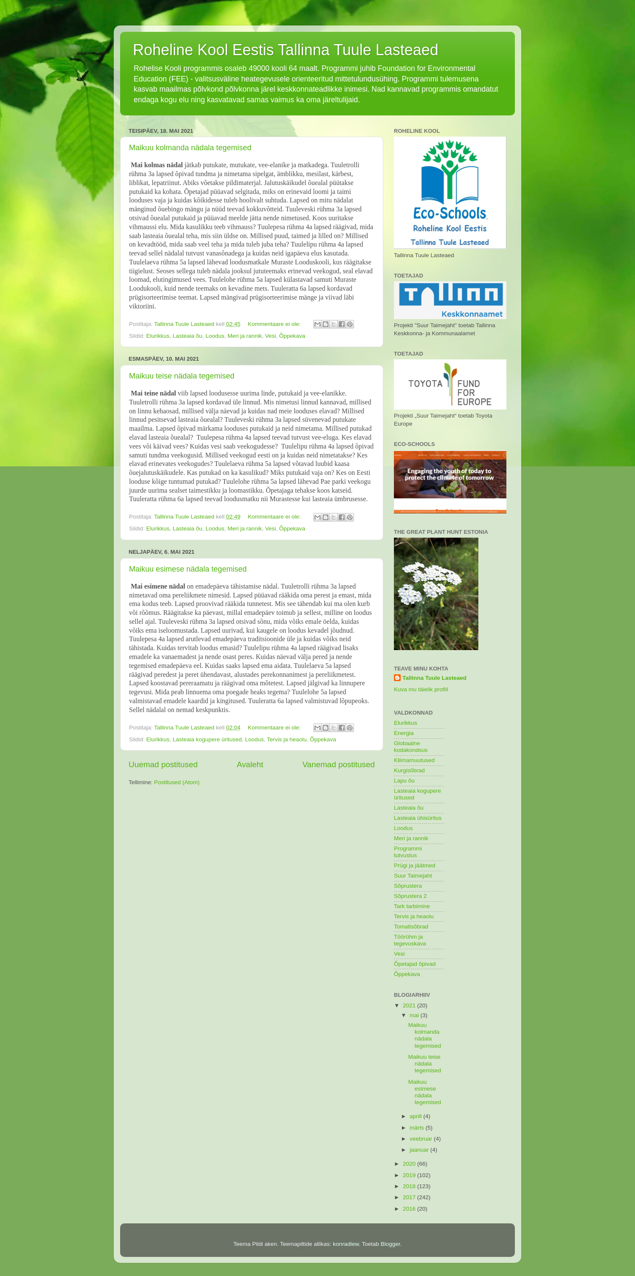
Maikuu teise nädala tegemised (181, 376)
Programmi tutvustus (408, 851)
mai (415, 1015)
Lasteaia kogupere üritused (207, 739)
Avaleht (250, 764)
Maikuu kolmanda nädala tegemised (190, 147)
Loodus (214, 336)
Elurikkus (158, 336)
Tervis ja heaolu (287, 739)
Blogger (390, 1244)
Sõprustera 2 (410, 896)
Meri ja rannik (245, 336)
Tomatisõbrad (411, 926)
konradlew (346, 1244)
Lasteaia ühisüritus (418, 818)
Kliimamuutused (414, 760)
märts (418, 1128)
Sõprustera (408, 886)
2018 (410, 1186)
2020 (410, 1164)
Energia (404, 733)
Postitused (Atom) (176, 782)
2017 (410, 1197)
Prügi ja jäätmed (415, 865)
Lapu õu (404, 780)
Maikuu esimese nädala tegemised (188, 569)
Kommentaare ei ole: (275, 324)
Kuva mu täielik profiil (421, 689)
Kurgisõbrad (409, 770)
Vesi (270, 336)
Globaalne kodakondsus (411, 746)
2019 (410, 1175)
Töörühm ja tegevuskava (410, 940)
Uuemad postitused (163, 764)
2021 (410, 1005)
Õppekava (292, 336)
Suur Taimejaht (413, 875)
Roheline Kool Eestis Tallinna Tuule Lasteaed (285, 50)
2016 (410, 1209)
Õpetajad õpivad (415, 964)
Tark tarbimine (412, 906)
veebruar (422, 1139)
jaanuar (420, 1150)
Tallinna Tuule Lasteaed (434, 678)
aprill (416, 1116)
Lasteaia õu (187, 336)
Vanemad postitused (338, 764)
